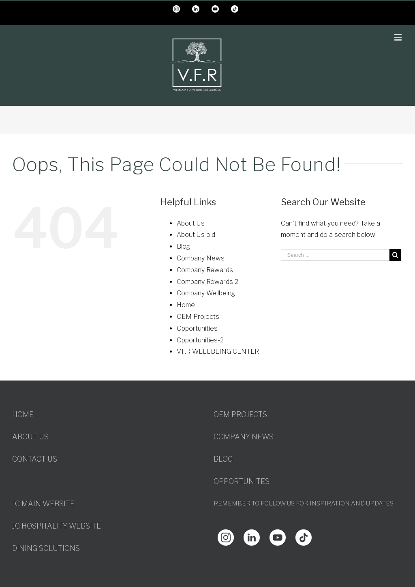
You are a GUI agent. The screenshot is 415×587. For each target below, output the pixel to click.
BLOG (223, 459)
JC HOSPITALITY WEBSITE (56, 526)
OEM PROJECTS (240, 414)
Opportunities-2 (200, 340)
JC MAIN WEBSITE (43, 503)
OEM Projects (198, 316)
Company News (201, 258)
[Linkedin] (252, 535)
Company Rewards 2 (207, 282)
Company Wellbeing (206, 293)
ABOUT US (30, 436)
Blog (183, 246)
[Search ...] (335, 255)
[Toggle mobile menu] (398, 37)
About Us (191, 223)
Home (186, 305)
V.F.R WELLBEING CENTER (218, 351)
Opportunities (197, 328)
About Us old (196, 235)
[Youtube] (277, 535)
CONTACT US (34, 459)
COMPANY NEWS (244, 436)
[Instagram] (226, 535)
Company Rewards (205, 270)
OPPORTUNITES (242, 481)
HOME (23, 414)
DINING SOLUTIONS (46, 548)
